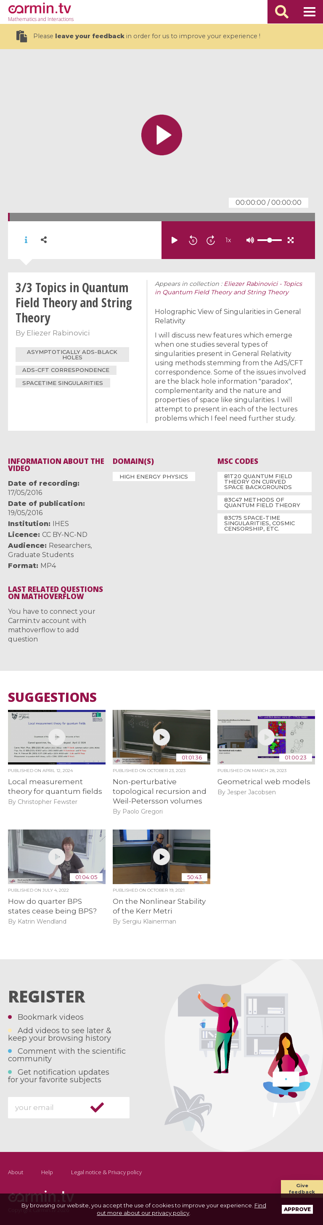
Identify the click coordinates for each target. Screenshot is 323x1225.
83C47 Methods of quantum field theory (262, 502)
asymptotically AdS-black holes (72, 354)
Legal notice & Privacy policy (106, 1172)
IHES (61, 524)
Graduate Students (41, 555)
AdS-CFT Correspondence (65, 369)
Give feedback (302, 1189)
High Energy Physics (153, 476)
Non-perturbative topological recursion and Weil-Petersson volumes (160, 791)
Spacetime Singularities (62, 383)
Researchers (69, 546)
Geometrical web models (263, 781)
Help (47, 1172)
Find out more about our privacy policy (181, 1209)
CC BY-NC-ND (64, 535)
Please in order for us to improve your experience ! (138, 36)
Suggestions (52, 697)
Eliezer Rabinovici (58, 333)
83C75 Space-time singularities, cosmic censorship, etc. (259, 523)
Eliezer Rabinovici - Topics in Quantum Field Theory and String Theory (228, 288)
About (15, 1172)
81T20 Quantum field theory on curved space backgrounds (258, 481)
